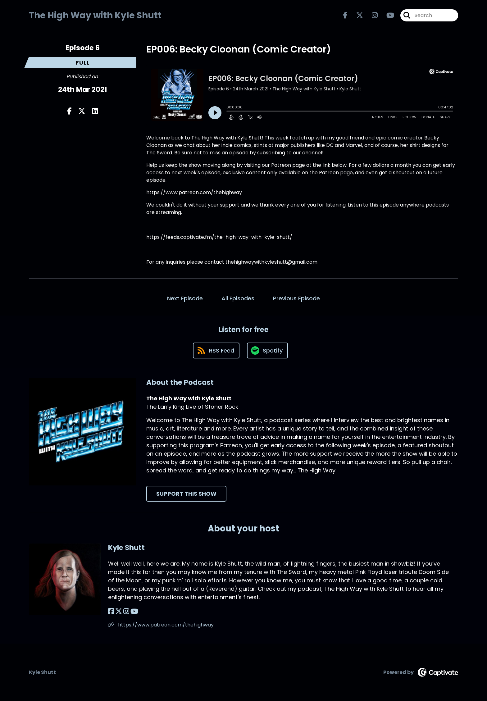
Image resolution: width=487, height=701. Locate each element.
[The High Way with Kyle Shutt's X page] (356, 15)
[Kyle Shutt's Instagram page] (126, 611)
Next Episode (185, 298)
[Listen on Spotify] (267, 350)
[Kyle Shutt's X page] (118, 611)
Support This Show (186, 494)
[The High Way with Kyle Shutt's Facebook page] (345, 15)
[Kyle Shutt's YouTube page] (134, 611)
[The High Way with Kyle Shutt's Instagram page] (371, 15)
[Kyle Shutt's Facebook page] (111, 611)
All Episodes (237, 298)
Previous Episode (296, 298)
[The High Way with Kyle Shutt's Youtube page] (386, 15)
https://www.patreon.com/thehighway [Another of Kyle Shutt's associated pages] (161, 624)
